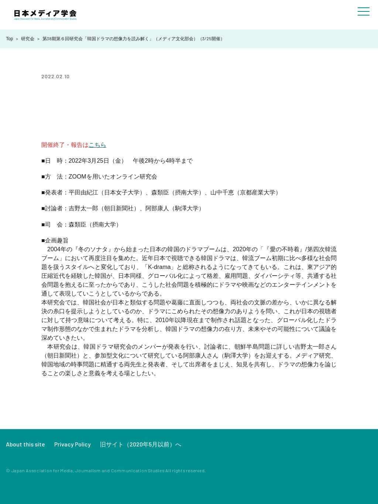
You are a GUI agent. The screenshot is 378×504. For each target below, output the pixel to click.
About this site (25, 444)
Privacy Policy (72, 444)
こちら (97, 145)
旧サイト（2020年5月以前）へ (140, 444)
